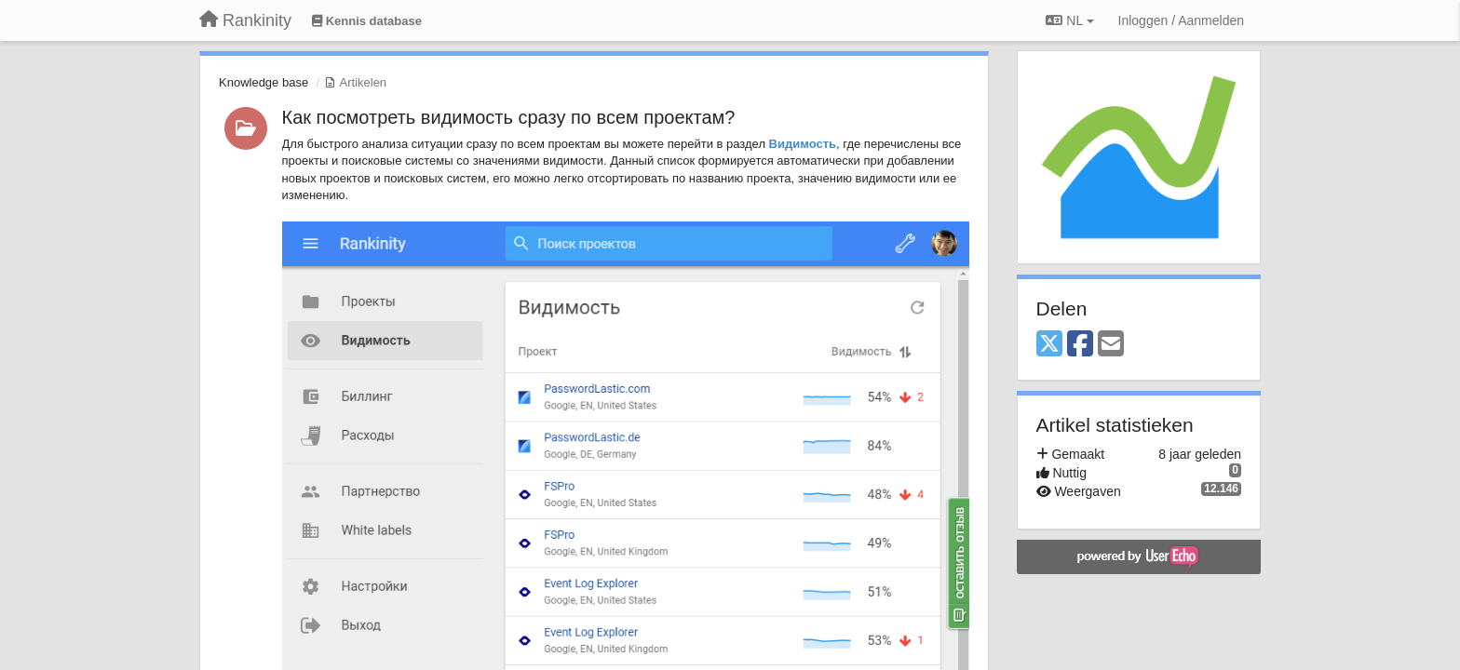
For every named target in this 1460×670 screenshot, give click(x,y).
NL (1069, 20)
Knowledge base (263, 82)
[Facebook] (1080, 344)
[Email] (1111, 344)
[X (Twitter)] (1049, 344)
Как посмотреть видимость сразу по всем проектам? (509, 117)
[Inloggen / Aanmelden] (1181, 20)
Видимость (802, 144)
